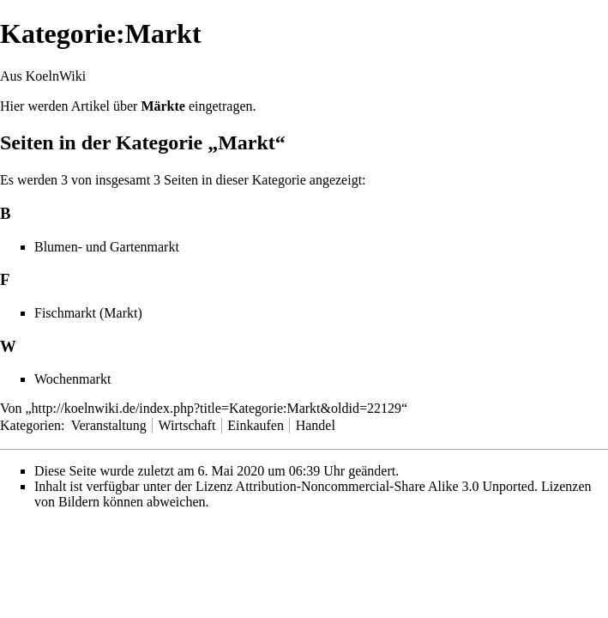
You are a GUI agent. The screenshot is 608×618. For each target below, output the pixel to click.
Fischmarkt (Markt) (88, 313)
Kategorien (30, 425)
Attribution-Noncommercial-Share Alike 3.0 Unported (385, 486)
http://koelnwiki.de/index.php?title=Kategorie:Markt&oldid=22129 (216, 408)
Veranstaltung (109, 425)
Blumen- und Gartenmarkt (106, 246)
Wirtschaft (186, 425)
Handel (315, 425)
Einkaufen (255, 425)
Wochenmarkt (72, 379)
